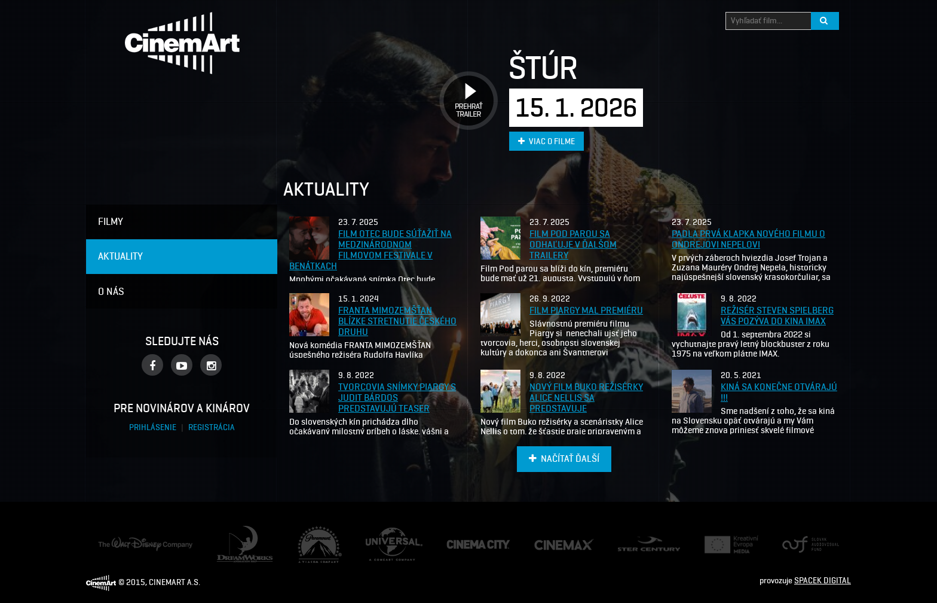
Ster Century (640, 542)
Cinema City (467, 544)
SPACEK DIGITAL (822, 580)
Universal (382, 533)
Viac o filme (546, 141)
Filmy (110, 221)
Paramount (317, 531)
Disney (110, 542)
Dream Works (240, 531)
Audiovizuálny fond (805, 545)
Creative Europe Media (728, 544)
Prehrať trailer (464, 87)
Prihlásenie (153, 427)
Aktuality (120, 256)
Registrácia (211, 427)
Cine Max (550, 544)
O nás (111, 291)
